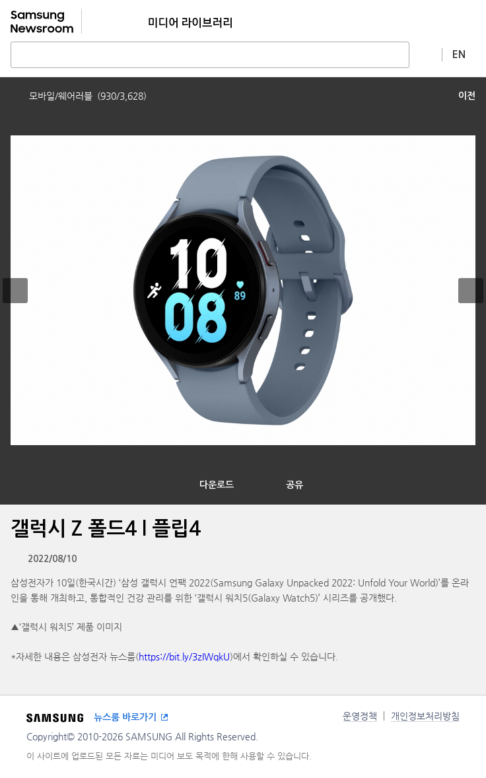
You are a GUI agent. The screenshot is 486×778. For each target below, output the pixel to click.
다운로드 (216, 484)
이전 (466, 95)
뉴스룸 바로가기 (125, 717)
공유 (294, 484)
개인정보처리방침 (425, 716)
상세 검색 (425, 54)
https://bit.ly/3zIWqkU (184, 656)
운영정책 (360, 716)
